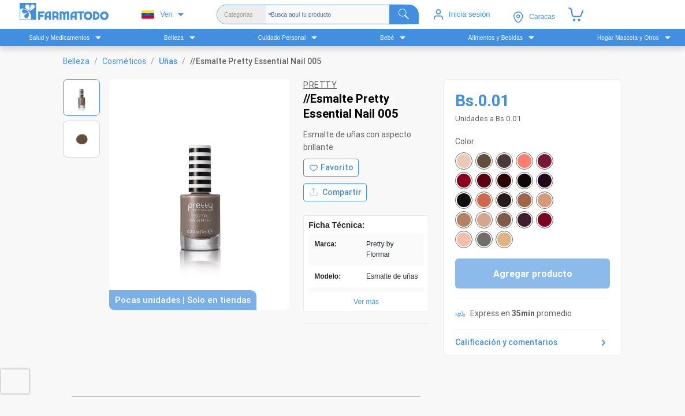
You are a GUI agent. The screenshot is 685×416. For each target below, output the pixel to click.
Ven (157, 14)
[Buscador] (345, 14)
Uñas (168, 61)
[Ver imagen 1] (81, 97)
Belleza (76, 61)
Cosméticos (124, 61)
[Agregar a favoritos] (331, 168)
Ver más (366, 302)
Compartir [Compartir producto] (335, 192)
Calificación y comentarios (532, 342)
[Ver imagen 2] (81, 139)
